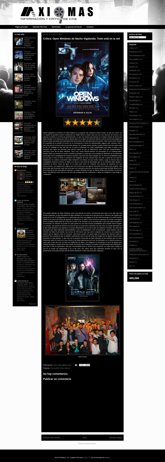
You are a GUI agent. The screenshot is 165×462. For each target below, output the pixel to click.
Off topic (132, 108)
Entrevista (132, 93)
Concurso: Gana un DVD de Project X (30, 103)
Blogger (107, 457)
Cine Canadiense (135, 142)
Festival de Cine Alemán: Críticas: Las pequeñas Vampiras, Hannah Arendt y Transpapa (25, 42)
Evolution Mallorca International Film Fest (137, 250)
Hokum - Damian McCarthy (29, 174)
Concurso (132, 82)
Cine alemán (133, 116)
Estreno (67, 368)
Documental (133, 101)
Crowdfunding (134, 104)
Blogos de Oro (134, 193)
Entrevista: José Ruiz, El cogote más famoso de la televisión (30, 66)
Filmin (131, 149)
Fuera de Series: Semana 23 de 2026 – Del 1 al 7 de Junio (26, 206)
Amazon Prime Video (136, 189)
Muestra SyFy (134, 97)
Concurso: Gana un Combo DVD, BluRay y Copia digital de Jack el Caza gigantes (25, 142)
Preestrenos (133, 52)
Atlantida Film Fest (40, 27)
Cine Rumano (134, 215)
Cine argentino (134, 223)
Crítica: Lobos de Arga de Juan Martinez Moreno (30, 77)
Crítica (62, 368)
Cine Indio (132, 211)
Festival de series (135, 145)
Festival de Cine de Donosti (139, 172)
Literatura (132, 258)
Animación (133, 70)
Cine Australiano (135, 196)
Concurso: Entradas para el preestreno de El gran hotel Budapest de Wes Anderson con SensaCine (25, 91)
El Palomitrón (22, 255)
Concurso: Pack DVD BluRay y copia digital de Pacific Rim (29, 115)
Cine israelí (133, 226)
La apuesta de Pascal (73, 27)
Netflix (131, 160)
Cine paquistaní (134, 234)
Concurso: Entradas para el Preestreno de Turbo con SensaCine (30, 55)
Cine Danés (133, 164)
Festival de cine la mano (137, 254)
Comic (131, 168)
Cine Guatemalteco (136, 208)
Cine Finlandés (134, 204)
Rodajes (132, 130)
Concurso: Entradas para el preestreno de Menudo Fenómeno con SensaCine (25, 128)
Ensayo (132, 245)
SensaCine (133, 78)
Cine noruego (134, 230)
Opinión (132, 262)
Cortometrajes (134, 127)
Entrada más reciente (51, 438)
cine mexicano (134, 185)
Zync (131, 266)
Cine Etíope (133, 200)
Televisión (132, 138)
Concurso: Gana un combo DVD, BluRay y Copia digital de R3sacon (30, 154)
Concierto (132, 241)
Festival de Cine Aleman (137, 89)
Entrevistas (56, 27)
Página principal (21, 27)
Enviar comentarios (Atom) (87, 443)
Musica (131, 177)
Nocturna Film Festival (137, 123)
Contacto (90, 27)
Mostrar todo (32, 304)
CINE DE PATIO (23, 228)
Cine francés (133, 74)
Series (131, 181)
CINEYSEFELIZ (22, 281)
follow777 (87, 457)
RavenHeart (21, 170)
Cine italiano (133, 157)
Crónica (132, 63)
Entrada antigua (115, 438)
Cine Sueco (133, 219)
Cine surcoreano (135, 237)
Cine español (54, 368)
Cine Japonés (134, 153)
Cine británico (134, 119)
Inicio (85, 438)
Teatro (131, 112)
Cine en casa (134, 86)
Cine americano (134, 55)
